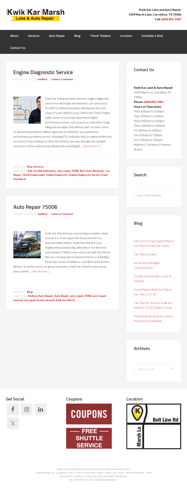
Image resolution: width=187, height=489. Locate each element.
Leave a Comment (62, 79)
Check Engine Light (33, 174)
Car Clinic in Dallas (145, 254)
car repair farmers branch (39, 300)
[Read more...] (92, 146)
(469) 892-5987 (171, 19)
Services (39, 166)
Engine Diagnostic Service (43, 72)
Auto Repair (61, 295)
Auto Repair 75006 (35, 207)
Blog (30, 166)
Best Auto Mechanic (92, 170)
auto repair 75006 (68, 170)
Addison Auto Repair (40, 295)
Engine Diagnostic (57, 174)
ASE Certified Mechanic (42, 170)
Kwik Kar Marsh (35, 14)
